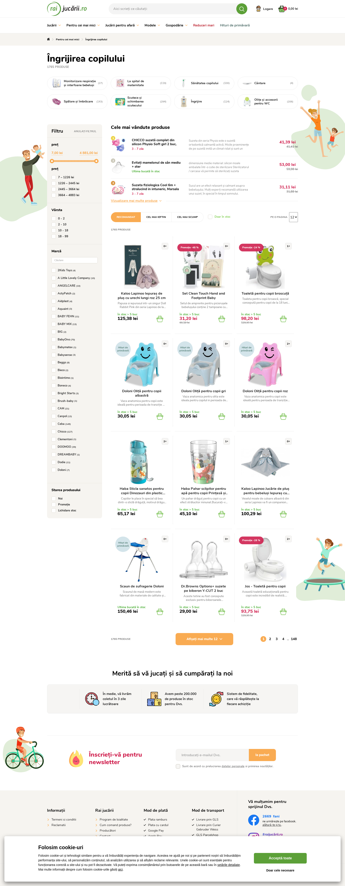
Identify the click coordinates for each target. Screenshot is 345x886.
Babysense (64, 355)
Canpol (62, 416)
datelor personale (233, 766)
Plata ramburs (157, 819)
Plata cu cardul (158, 825)
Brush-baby (65, 401)
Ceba (62, 424)
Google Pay (156, 830)
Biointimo (63, 378)
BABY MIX (65, 324)
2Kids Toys (64, 270)
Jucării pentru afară (122, 25)
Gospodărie (176, 25)
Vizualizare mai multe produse (136, 201)
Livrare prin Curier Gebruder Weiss (208, 827)
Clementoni (64, 439)
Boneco (62, 386)
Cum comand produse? (115, 825)
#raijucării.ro (272, 835)
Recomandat (126, 217)
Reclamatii (58, 825)
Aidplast (62, 301)
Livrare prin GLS (207, 819)
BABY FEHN (66, 316)
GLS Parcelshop (207, 835)
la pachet (262, 755)
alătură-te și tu (271, 825)
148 (294, 639)
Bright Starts (66, 393)
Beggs (61, 362)
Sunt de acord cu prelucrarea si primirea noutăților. (227, 766)
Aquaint (62, 309)
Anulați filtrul (85, 131)
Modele (152, 25)
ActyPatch (64, 293)
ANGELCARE (67, 286)
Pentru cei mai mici (83, 25)
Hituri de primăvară (235, 25)
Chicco (63, 432)
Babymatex (64, 347)
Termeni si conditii (63, 819)
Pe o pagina (278, 217)
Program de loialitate (114, 819)
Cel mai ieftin (156, 217)
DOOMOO (64, 447)
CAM (61, 408)
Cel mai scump (187, 217)
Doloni (61, 470)
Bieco (60, 370)
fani (270, 817)
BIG (59, 332)
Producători (108, 830)
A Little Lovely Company (74, 278)
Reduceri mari (203, 25)
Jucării (54, 25)
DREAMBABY (66, 455)
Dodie (61, 462)
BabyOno (64, 340)
